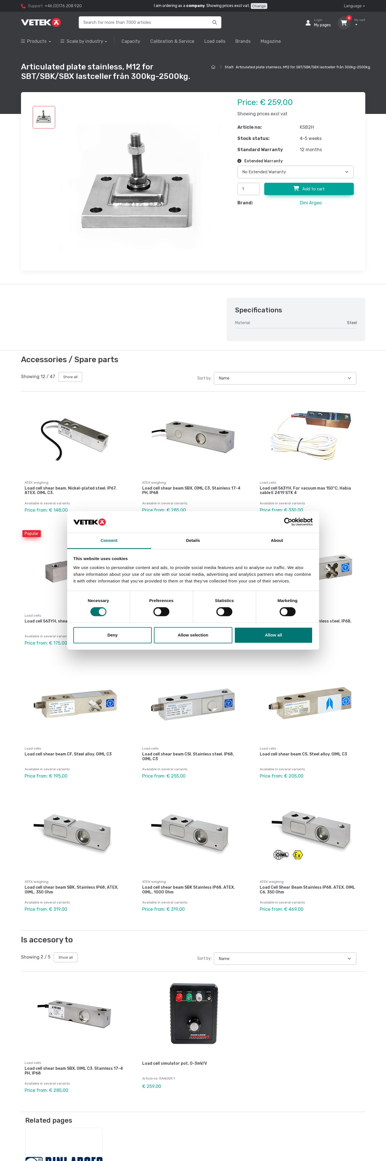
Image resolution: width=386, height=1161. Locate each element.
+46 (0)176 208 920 (63, 6)
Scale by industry (81, 41)
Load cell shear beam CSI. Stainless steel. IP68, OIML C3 (188, 748)
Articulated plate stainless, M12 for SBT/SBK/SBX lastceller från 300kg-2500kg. (303, 67)
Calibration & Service (172, 41)
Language (353, 6)
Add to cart (309, 188)
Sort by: (204, 378)
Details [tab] (193, 540)
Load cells (214, 41)
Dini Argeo (311, 202)
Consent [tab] (109, 540)
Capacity (130, 41)
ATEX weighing (36, 482)
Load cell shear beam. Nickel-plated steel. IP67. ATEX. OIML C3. (71, 490)
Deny (112, 635)
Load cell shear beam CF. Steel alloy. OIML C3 (68, 745)
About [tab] (277, 540)
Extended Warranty (260, 161)
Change (259, 6)
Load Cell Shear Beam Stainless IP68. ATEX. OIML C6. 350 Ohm (307, 877)
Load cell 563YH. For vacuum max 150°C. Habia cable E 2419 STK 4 (305, 490)
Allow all (273, 635)
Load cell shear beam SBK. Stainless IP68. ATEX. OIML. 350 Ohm (71, 877)
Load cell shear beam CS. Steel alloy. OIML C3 (303, 745)
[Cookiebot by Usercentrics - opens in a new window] (288, 522)
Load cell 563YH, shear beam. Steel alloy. (64, 617)
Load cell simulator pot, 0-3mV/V (174, 1046)
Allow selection (193, 635)
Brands (243, 41)
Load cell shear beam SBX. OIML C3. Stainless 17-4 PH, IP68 (191, 490)
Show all (70, 377)
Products (34, 41)
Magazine (271, 41)
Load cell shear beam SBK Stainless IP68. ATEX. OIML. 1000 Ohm (188, 877)
